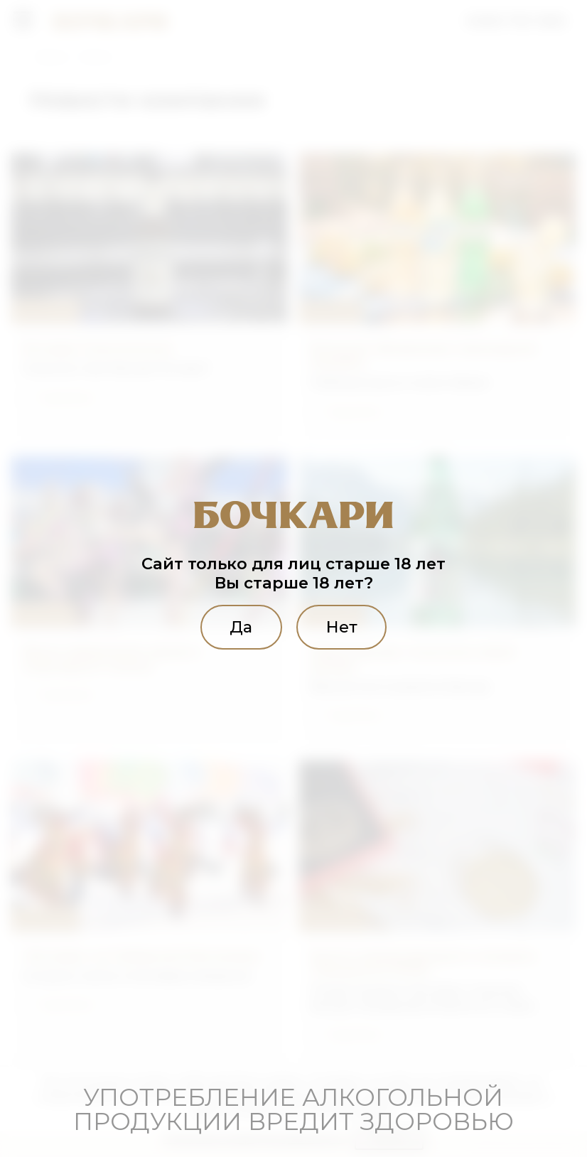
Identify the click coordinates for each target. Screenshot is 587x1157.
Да (241, 627)
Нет (341, 627)
